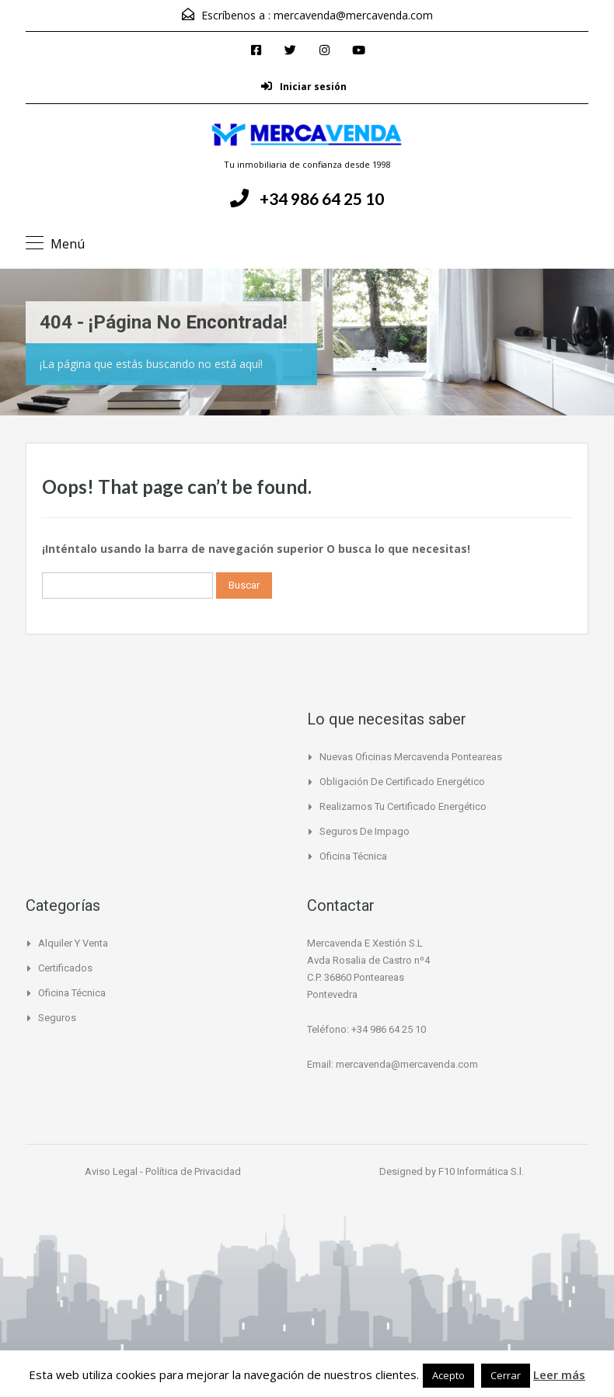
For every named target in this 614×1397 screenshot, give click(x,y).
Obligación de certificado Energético (402, 781)
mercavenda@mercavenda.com (353, 15)
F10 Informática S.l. (481, 1171)
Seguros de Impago (364, 831)
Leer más (559, 1374)
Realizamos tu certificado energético (403, 806)
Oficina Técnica (353, 856)
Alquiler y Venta (73, 943)
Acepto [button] (448, 1375)
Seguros (57, 1017)
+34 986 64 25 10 (322, 198)
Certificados (65, 968)
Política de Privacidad (193, 1171)
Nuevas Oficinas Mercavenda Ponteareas (410, 757)
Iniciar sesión (304, 86)
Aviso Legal (112, 1171)
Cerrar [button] (505, 1375)
